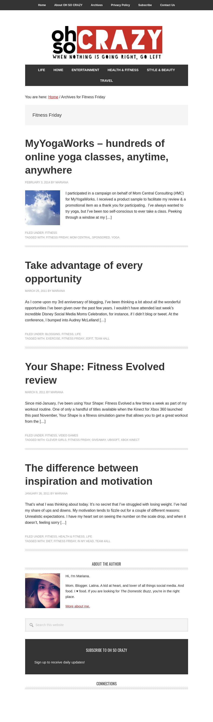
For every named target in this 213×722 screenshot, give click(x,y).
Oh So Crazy (106, 43)
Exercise (53, 338)
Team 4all (102, 338)
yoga (116, 237)
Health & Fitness (72, 536)
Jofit (89, 338)
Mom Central (80, 237)
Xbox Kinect (130, 440)
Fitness (51, 232)
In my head (86, 541)
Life (78, 334)
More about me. (78, 606)
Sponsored (101, 237)
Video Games (68, 435)
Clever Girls (56, 440)
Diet (49, 541)
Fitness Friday (57, 237)
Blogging (52, 334)
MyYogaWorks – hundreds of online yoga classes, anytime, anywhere (103, 156)
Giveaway (99, 440)
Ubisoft (113, 440)
